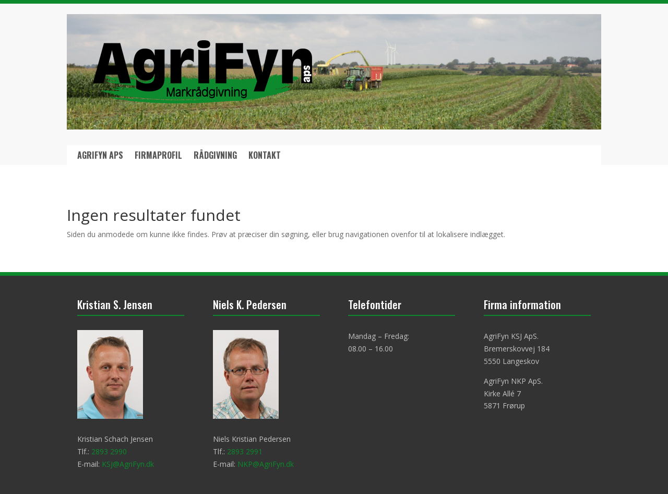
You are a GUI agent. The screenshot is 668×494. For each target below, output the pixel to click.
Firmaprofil (158, 156)
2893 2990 (109, 451)
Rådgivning (215, 156)
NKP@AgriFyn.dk (265, 464)
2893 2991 (245, 451)
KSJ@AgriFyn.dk (128, 464)
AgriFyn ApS (100, 156)
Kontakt (264, 156)
